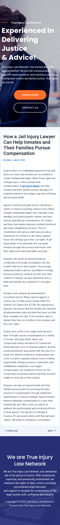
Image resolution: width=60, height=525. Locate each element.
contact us (30, 107)
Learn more (30, 94)
